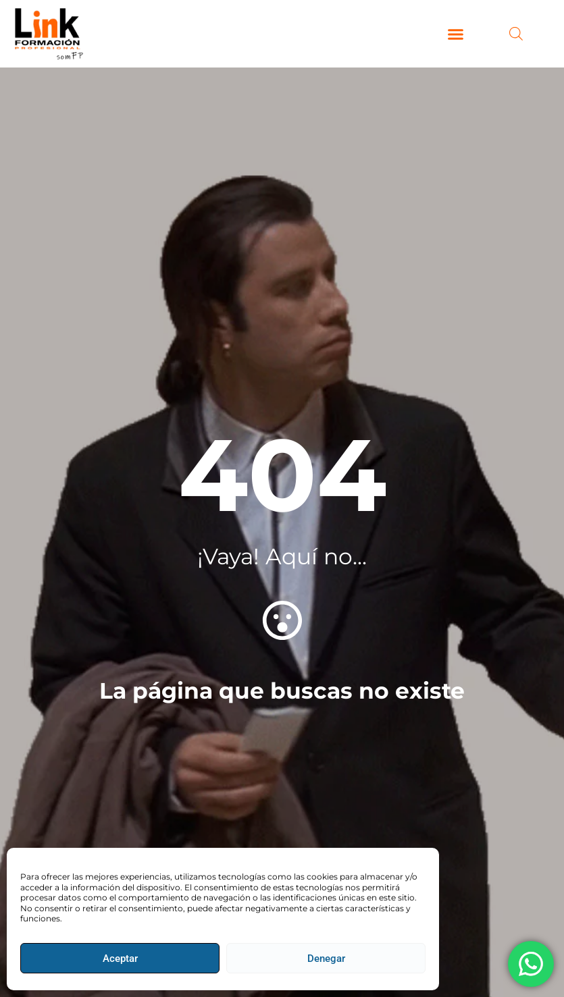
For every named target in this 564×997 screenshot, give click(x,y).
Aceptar (120, 958)
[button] (456, 34)
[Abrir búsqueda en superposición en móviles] (516, 34)
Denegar (326, 958)
